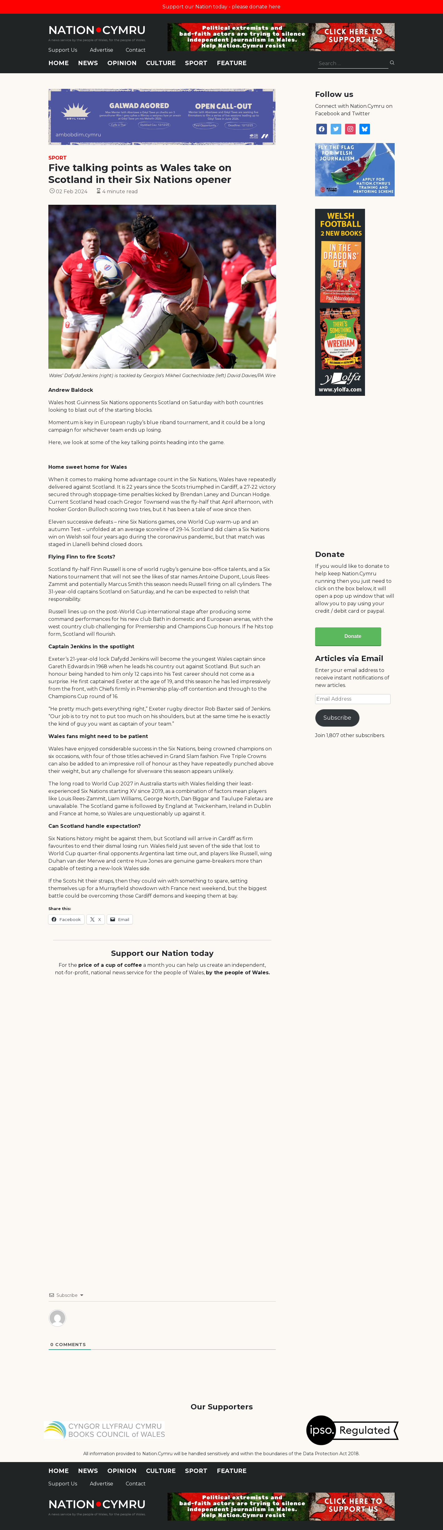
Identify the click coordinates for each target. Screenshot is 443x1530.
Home (58, 63)
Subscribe (337, 717)
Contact (136, 50)
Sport (196, 63)
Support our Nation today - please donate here (221, 7)
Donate (352, 636)
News (88, 63)
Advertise (101, 50)
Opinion (122, 63)
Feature (231, 63)
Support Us (62, 50)
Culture (161, 63)
